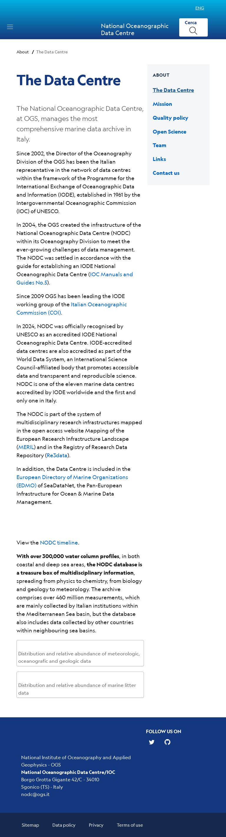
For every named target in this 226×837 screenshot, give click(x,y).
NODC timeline (59, 542)
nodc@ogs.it (35, 794)
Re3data (57, 455)
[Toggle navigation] (10, 26)
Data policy (64, 825)
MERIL (26, 447)
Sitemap (30, 825)
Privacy (96, 825)
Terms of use (130, 825)
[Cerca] (193, 27)
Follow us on (163, 731)
